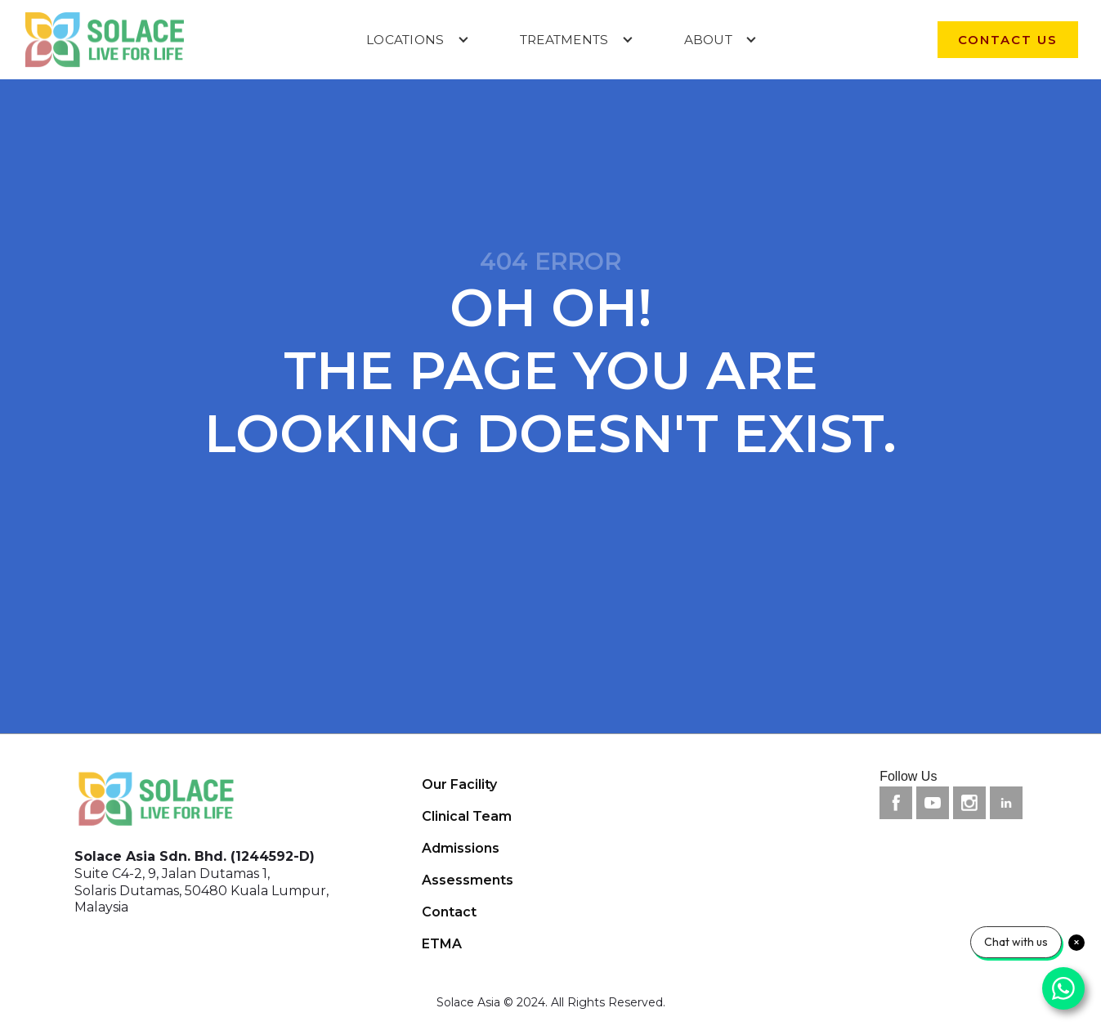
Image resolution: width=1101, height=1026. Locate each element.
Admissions (460, 848)
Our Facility (459, 784)
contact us (1008, 39)
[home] (104, 40)
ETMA (442, 944)
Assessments (467, 880)
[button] (418, 39)
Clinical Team (467, 816)
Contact (449, 912)
